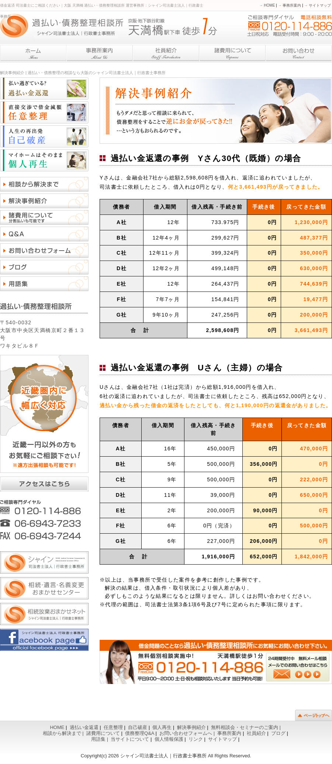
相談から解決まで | (64, 733)
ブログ (278, 733)
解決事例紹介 (191, 727)
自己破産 (137, 727)
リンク (196, 739)
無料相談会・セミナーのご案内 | (246, 727)
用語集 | (100, 739)
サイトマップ (317, 5)
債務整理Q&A (139, 733)
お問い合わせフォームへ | (187, 733)
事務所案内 (289, 5)
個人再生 (162, 727)
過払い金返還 (84, 727)
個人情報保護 (169, 739)
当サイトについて (130, 739)
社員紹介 (256, 733)
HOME (267, 5)
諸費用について (103, 733)
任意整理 (113, 727)
